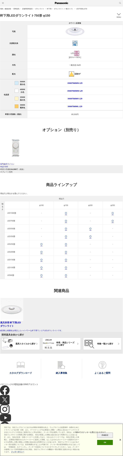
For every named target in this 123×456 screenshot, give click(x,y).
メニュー (119, 15)
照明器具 (16, 9)
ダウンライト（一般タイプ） (64, 9)
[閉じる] (120, 440)
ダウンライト (39, 9)
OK (105, 442)
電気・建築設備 (5, 9)
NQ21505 (4, 166)
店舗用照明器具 (27, 9)
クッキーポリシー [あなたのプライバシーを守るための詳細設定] (17, 452)
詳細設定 (105, 435)
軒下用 (49, 9)
